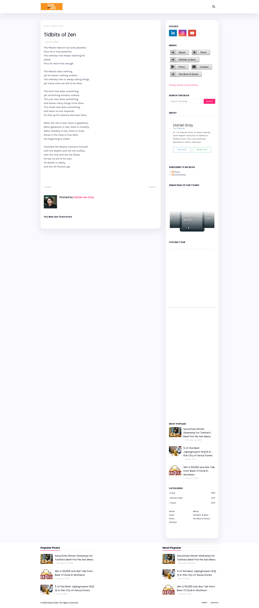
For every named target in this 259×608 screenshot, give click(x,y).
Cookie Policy (191, 85)
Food (192, 493)
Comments (179, 174)
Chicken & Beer (187, 59)
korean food (192, 498)
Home (46, 26)
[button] (186, 227)
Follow (182, 150)
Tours (203, 52)
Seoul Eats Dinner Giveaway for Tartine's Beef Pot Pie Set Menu (197, 432)
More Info (202, 150)
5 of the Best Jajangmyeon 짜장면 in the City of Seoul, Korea (197, 451)
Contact (204, 67)
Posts (176, 172)
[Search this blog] (186, 101)
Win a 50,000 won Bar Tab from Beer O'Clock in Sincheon (199, 470)
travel (192, 503)
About (182, 52)
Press (182, 67)
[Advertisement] (179, 364)
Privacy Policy (176, 85)
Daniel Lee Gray (83, 197)
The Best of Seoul (188, 74)
